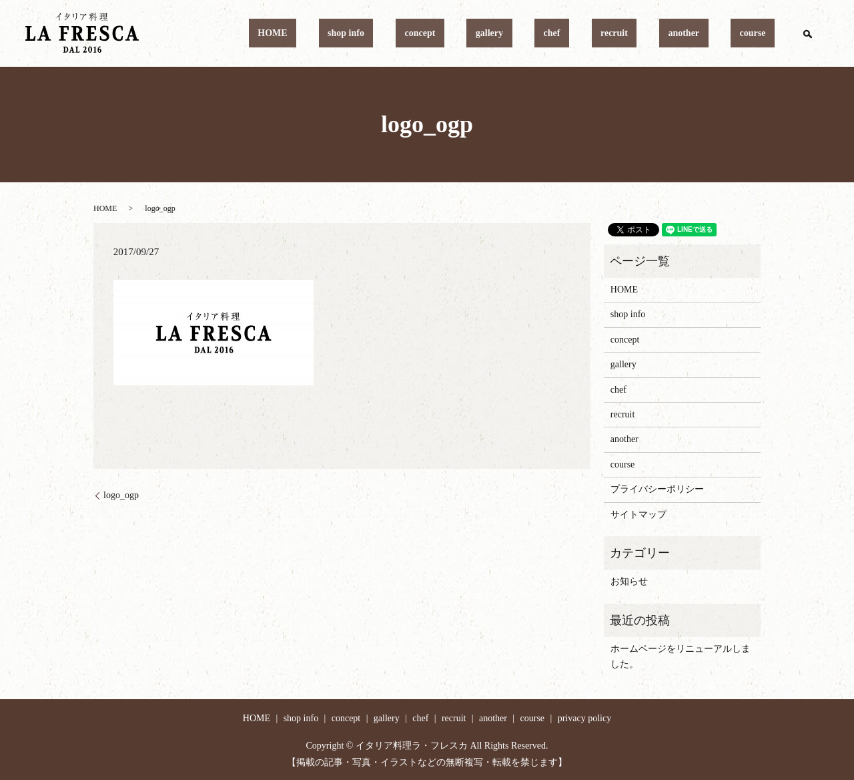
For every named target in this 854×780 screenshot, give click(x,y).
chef (614, 34)
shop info (462, 34)
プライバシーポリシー (657, 489)
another (711, 34)
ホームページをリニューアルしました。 (680, 656)
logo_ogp (121, 495)
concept (519, 34)
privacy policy (584, 718)
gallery (570, 34)
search (807, 33)
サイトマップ (638, 515)
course (762, 34)
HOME (407, 34)
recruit (659, 34)
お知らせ (629, 581)
